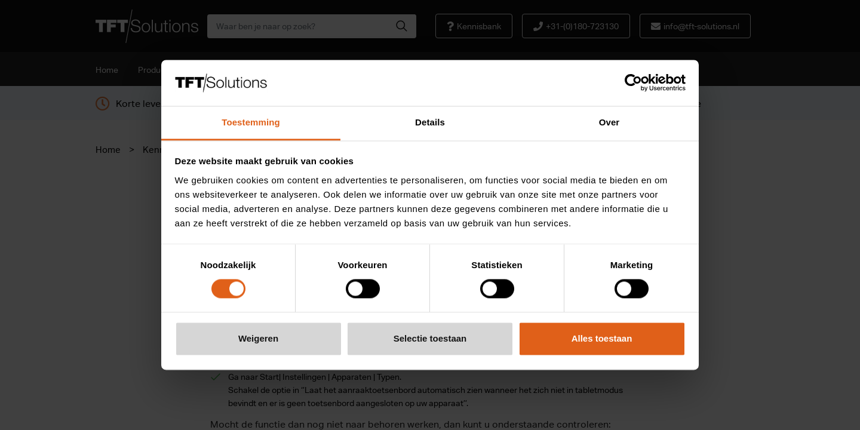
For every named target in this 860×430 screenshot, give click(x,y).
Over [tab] (609, 122)
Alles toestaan (602, 338)
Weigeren (258, 338)
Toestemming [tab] (251, 122)
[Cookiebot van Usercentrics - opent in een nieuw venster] (633, 83)
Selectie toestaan (430, 338)
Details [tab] (430, 122)
